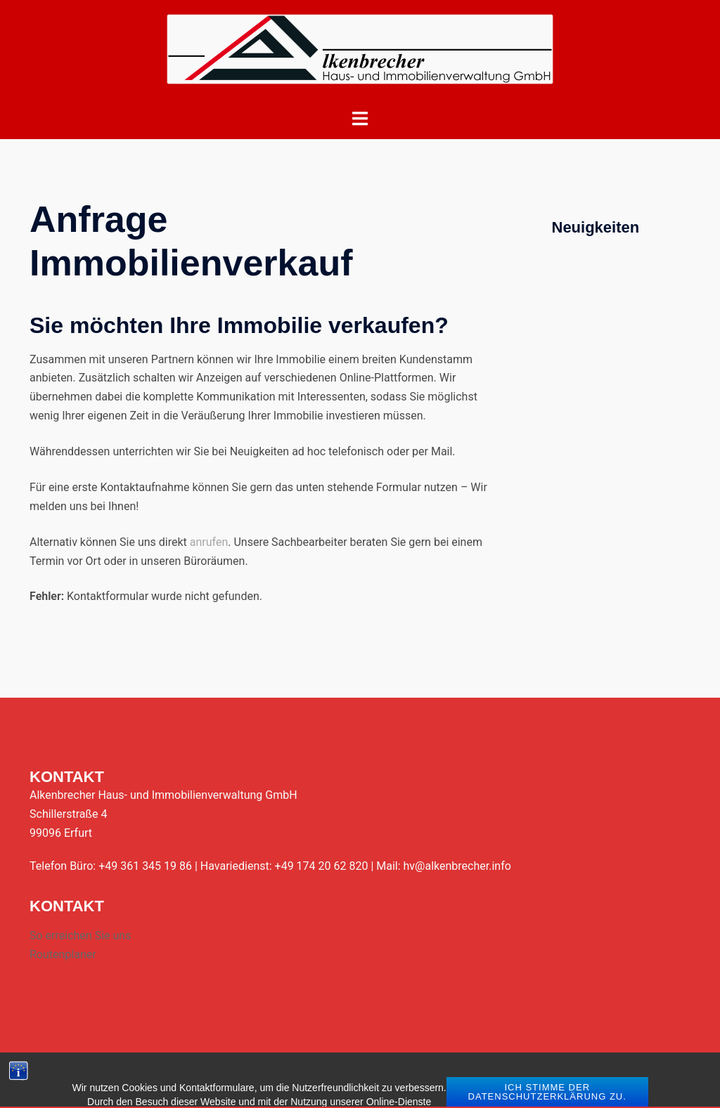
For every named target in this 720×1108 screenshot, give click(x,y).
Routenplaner (63, 954)
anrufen (209, 542)
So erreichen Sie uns (80, 935)
